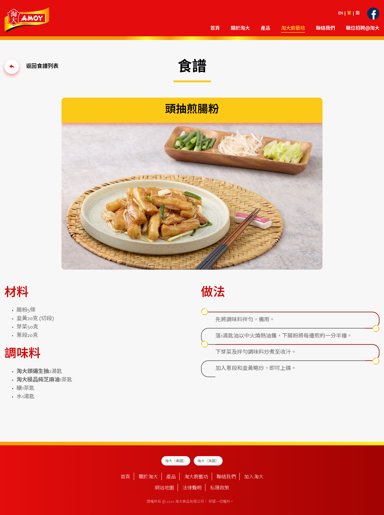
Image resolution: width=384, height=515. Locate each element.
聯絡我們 (325, 28)
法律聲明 (192, 488)
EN (340, 13)
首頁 (215, 28)
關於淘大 (240, 28)
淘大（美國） (176, 461)
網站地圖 (164, 488)
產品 (265, 28)
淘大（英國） (208, 461)
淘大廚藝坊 (293, 28)
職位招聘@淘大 (363, 28)
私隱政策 (219, 488)
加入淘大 (253, 477)
